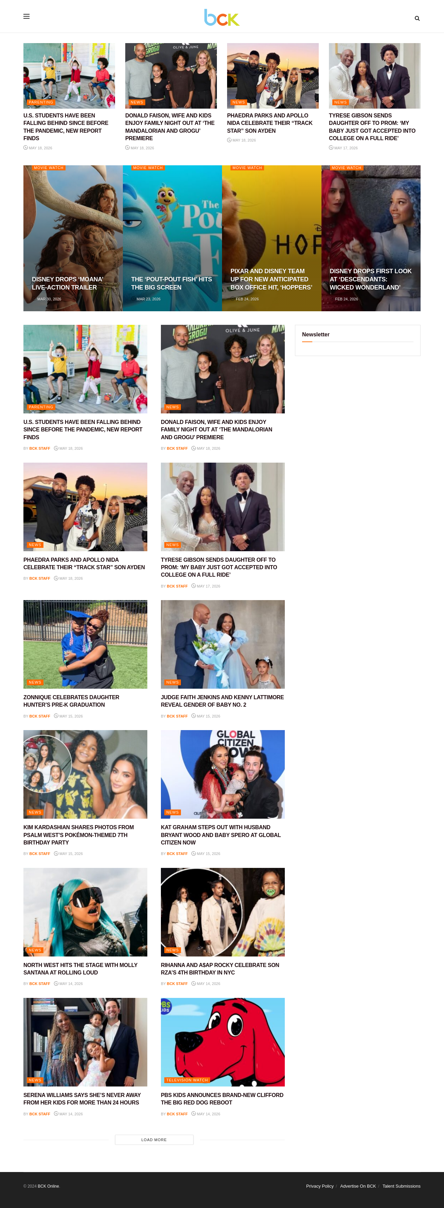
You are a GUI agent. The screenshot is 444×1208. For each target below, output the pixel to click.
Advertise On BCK (358, 1186)
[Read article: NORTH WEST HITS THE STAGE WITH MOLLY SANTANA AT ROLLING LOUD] (85, 912)
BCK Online (48, 1186)
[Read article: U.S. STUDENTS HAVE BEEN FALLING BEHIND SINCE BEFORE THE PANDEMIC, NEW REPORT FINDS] (69, 76)
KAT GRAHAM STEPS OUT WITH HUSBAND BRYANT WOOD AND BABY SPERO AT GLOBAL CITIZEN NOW (221, 834)
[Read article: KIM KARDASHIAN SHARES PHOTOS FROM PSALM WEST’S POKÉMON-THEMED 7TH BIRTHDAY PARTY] (85, 774)
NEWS (137, 102)
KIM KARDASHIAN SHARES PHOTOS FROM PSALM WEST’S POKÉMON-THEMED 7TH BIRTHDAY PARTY (78, 834)
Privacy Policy (320, 1186)
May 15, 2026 (68, 716)
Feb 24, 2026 (244, 299)
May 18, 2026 (37, 148)
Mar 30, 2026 (46, 299)
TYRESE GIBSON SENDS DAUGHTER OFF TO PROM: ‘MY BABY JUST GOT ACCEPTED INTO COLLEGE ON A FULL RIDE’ (219, 567)
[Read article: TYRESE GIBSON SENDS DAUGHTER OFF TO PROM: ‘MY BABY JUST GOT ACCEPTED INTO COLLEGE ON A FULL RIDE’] (375, 76)
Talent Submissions (402, 1186)
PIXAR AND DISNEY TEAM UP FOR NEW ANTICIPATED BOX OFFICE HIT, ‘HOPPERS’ (271, 279)
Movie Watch (49, 168)
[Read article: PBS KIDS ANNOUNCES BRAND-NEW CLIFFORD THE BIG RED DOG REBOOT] (223, 1042)
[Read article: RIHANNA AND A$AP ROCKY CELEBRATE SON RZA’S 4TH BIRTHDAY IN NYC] (223, 912)
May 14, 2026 (68, 984)
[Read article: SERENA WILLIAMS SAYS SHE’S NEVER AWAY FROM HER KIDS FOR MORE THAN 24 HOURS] (85, 1042)
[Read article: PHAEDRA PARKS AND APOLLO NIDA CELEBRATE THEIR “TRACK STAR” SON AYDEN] (273, 76)
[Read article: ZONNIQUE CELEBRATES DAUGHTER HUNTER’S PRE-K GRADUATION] (85, 644)
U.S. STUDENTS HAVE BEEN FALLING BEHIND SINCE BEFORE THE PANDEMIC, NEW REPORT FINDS (83, 429)
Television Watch (187, 1080)
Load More (154, 1140)
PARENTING (41, 102)
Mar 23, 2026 (146, 299)
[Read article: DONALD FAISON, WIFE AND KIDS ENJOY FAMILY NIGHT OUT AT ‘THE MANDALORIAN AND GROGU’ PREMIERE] (171, 76)
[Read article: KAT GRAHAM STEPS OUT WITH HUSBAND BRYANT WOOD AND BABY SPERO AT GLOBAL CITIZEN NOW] (223, 774)
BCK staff (40, 448)
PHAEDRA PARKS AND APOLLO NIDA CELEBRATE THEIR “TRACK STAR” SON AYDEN (270, 123)
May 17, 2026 (343, 148)
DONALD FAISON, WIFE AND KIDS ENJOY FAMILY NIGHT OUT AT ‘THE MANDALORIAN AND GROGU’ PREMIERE (216, 429)
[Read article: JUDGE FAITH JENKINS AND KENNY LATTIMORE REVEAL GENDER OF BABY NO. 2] (223, 644)
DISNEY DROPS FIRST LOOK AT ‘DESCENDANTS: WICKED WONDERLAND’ (371, 279)
